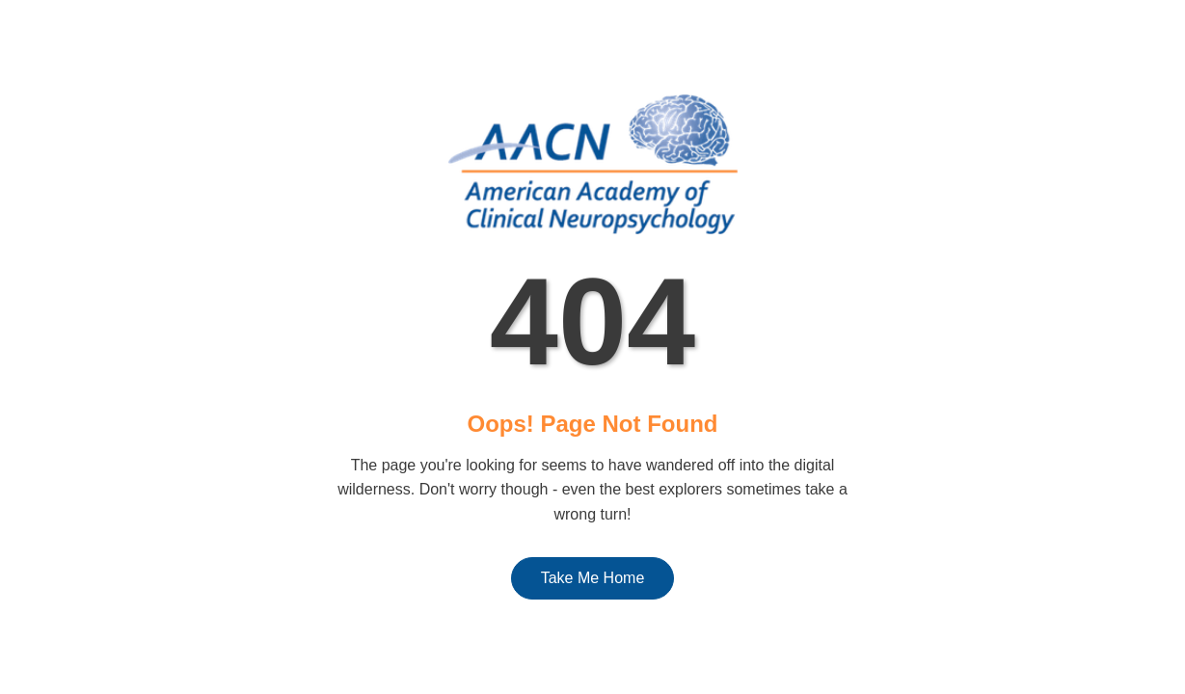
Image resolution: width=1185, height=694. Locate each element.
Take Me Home (593, 578)
